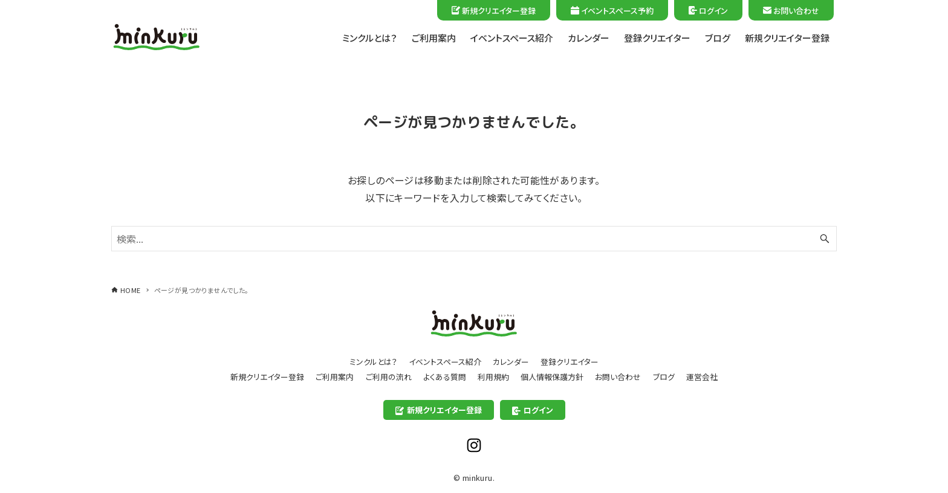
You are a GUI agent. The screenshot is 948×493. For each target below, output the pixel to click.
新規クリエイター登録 (494, 10)
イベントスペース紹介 (445, 361)
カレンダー (511, 361)
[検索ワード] (474, 238)
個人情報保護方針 (552, 376)
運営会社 (702, 376)
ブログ (664, 376)
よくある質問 (444, 376)
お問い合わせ (791, 10)
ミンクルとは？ (373, 361)
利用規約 (493, 376)
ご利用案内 (335, 376)
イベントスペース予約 (612, 10)
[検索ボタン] (825, 238)
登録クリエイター (570, 361)
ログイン (708, 10)
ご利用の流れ (389, 376)
